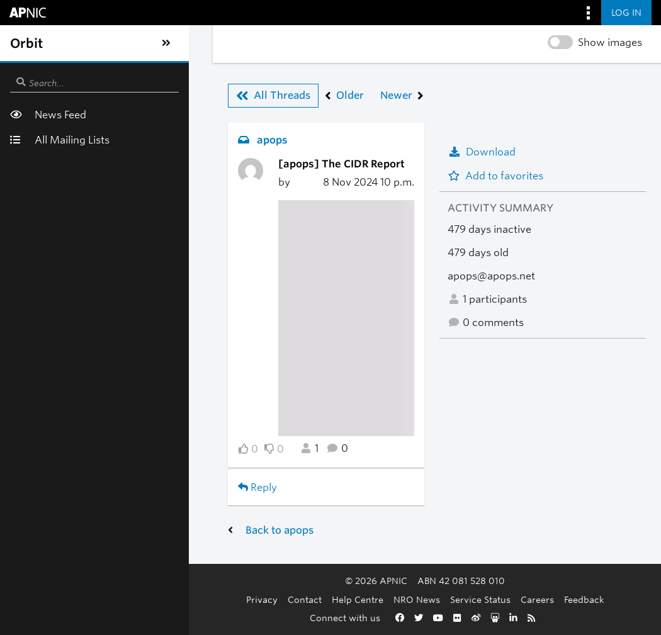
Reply (82, 487)
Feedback (509, 599)
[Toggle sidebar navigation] (22, 43)
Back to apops (104, 530)
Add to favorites (495, 176)
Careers (461, 599)
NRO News (341, 599)
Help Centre (282, 599)
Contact (229, 599)
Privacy (186, 599)
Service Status (405, 599)
